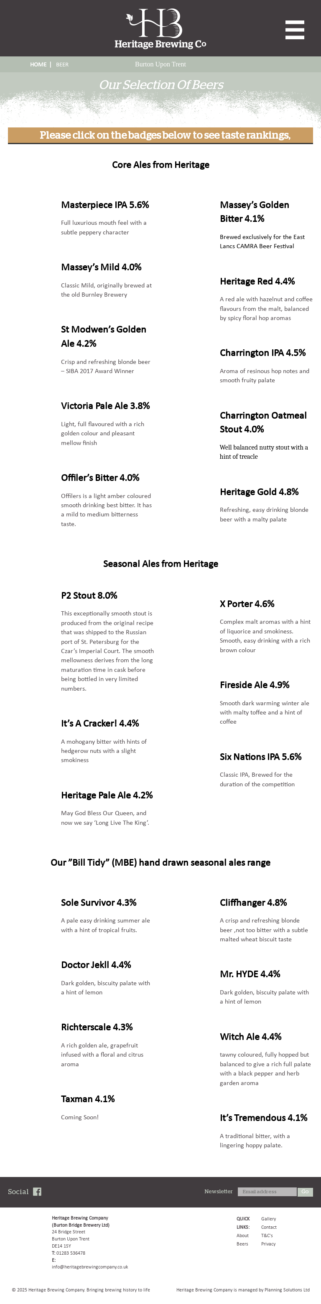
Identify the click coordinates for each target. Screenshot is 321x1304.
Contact (269, 1227)
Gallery (268, 1219)
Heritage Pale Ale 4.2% (107, 795)
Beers (242, 1244)
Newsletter (219, 1192)
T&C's (267, 1235)
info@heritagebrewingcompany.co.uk (90, 1267)
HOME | (41, 64)
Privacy (268, 1244)
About (243, 1235)
